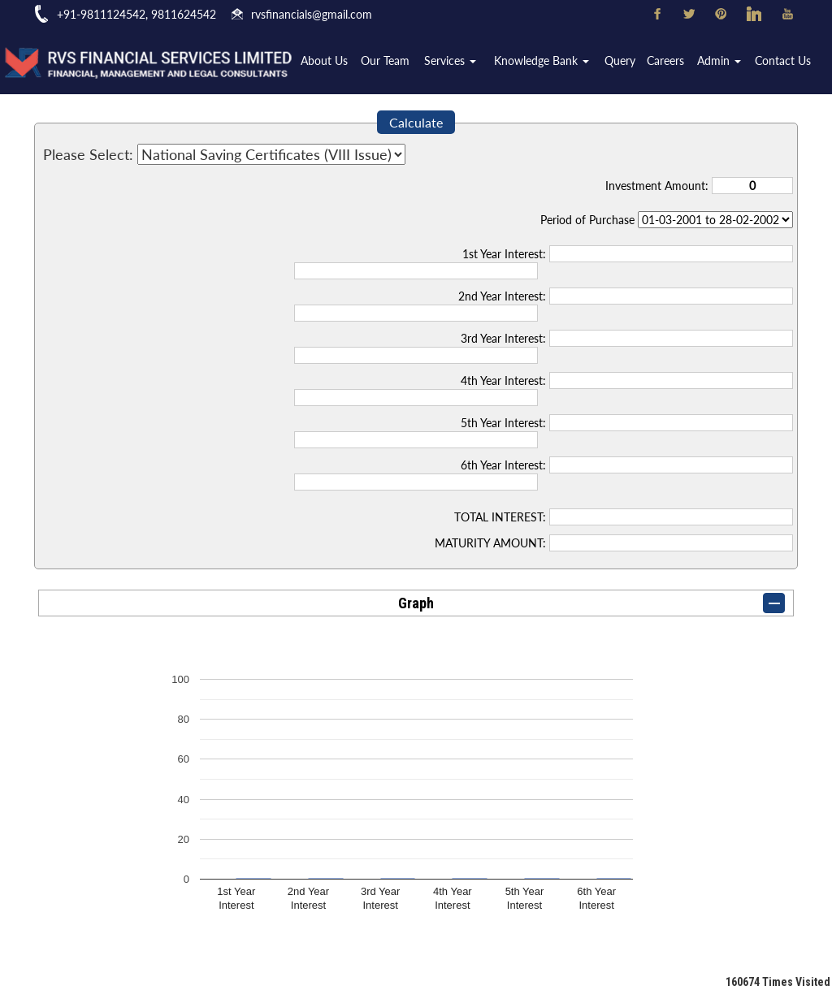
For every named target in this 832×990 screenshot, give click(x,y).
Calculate (416, 122)
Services (459, 62)
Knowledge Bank (548, 62)
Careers (669, 62)
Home (286, 62)
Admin (721, 62)
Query (624, 62)
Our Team (395, 62)
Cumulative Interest (715, 219)
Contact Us (784, 62)
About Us (335, 62)
